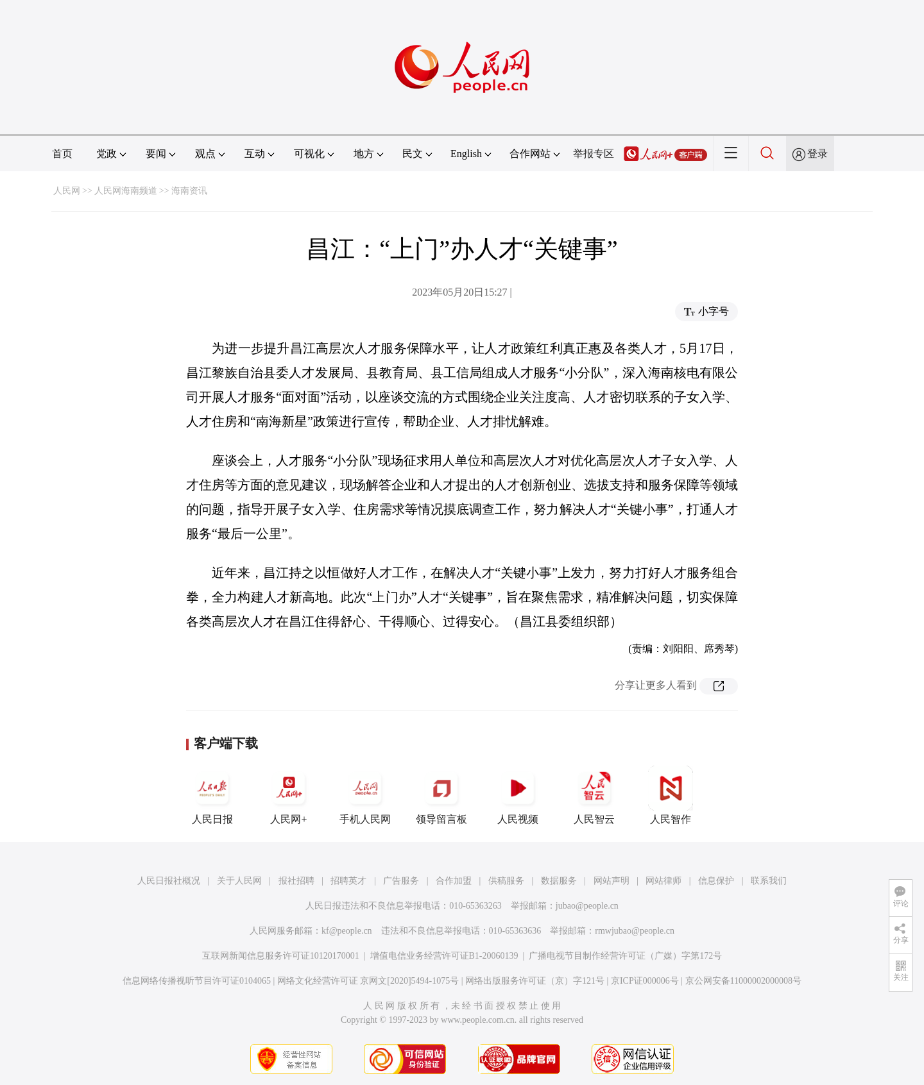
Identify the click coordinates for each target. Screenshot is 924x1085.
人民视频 (517, 795)
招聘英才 (348, 881)
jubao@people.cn (587, 906)
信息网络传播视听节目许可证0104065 (197, 981)
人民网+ (288, 795)
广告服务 (401, 881)
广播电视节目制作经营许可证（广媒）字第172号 (625, 956)
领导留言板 (441, 795)
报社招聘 (296, 881)
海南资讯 (189, 191)
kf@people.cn (346, 931)
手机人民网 (365, 795)
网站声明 (611, 881)
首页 (62, 153)
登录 (817, 153)
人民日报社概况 (168, 881)
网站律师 (663, 881)
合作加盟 (454, 881)
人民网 (66, 191)
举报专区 (593, 153)
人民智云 (594, 795)
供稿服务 (506, 881)
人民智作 (670, 795)
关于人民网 (239, 881)
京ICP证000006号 (645, 981)
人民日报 (212, 795)
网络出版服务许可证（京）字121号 (534, 981)
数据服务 (559, 881)
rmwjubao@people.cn (634, 931)
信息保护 (716, 881)
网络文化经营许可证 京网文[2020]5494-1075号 (368, 981)
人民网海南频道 (125, 191)
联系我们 (769, 881)
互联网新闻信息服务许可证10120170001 (280, 956)
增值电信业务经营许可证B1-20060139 (444, 956)
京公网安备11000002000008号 (743, 981)
